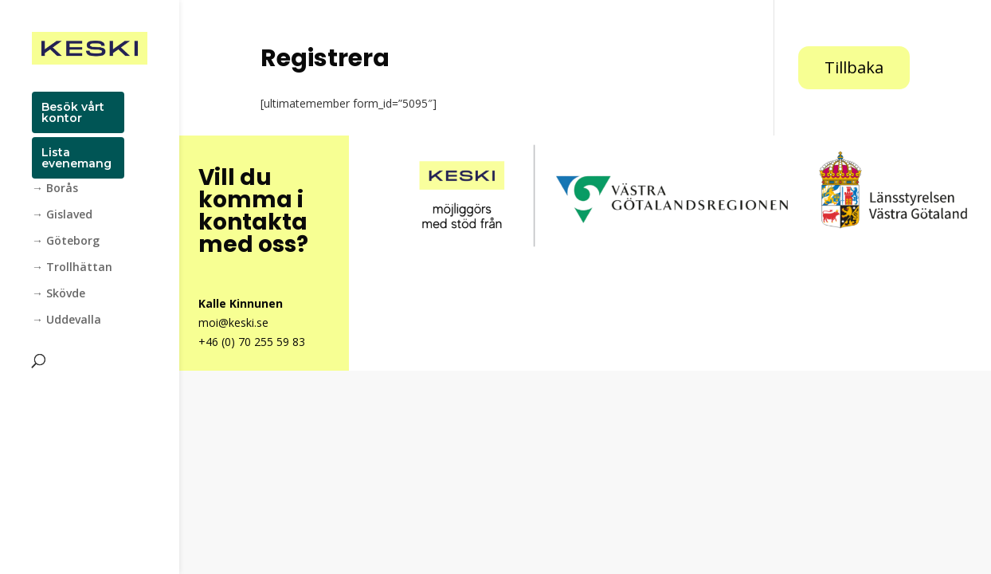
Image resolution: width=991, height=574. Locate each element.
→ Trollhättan (72, 267)
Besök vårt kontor (72, 112)
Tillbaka (854, 67)
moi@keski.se (233, 322)
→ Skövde (58, 294)
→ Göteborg (66, 241)
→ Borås (55, 189)
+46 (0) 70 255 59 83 (251, 341)
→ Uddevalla (66, 320)
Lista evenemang (76, 158)
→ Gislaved (62, 215)
